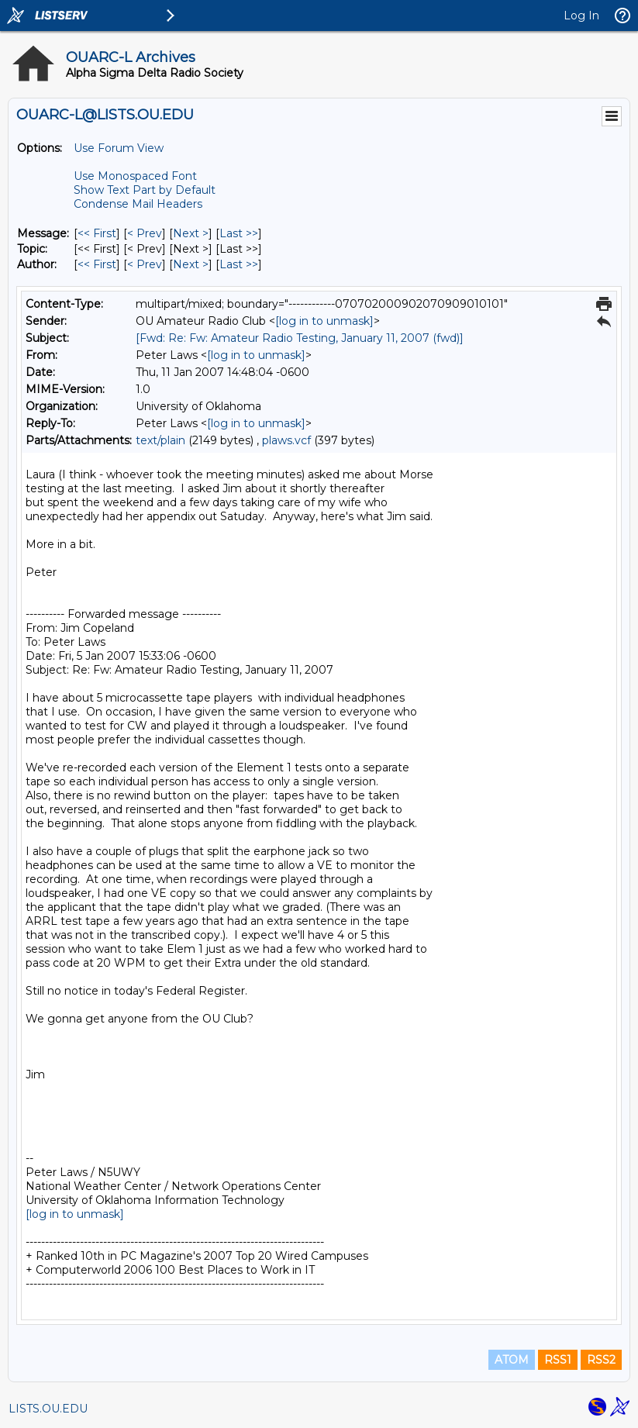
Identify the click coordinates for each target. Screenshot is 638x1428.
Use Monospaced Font (135, 176)
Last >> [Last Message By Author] (238, 264)
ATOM (512, 1360)
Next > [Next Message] (191, 233)
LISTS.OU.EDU (48, 1409)
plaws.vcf (286, 440)
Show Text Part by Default (145, 190)
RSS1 (557, 1360)
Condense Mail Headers (138, 204)
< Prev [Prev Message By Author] (144, 264)
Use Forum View (119, 148)
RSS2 (601, 1360)
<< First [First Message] (97, 233)
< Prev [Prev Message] (144, 233)
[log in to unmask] (324, 321)
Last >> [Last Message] (238, 233)
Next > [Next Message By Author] (191, 264)
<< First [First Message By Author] (97, 264)
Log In (581, 15)
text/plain (160, 440)
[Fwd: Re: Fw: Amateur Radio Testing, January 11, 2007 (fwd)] (300, 338)
